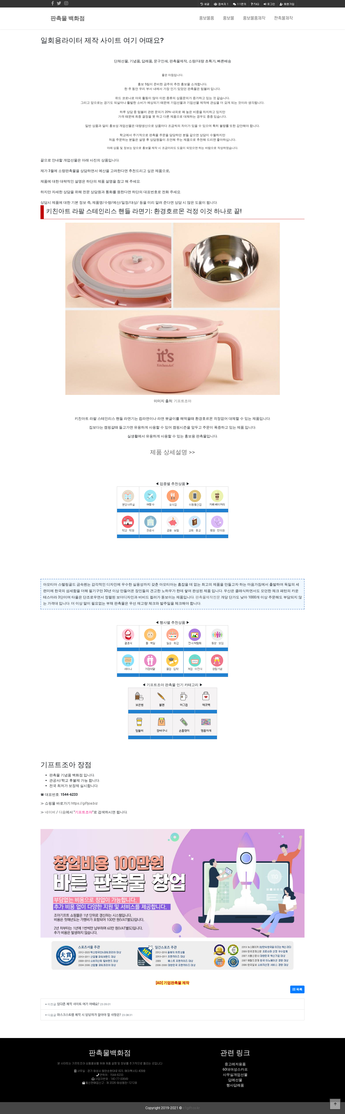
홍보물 (228, 18)
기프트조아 (182, 401)
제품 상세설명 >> (172, 452)
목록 (297, 989)
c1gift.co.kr (191, 1108)
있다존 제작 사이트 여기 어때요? (78, 1003)
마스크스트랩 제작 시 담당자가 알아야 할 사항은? (89, 1014)
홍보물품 (206, 18)
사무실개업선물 (235, 1075)
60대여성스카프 (235, 1069)
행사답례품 (235, 1085)
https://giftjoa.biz (84, 803)
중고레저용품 (235, 1064)
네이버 (50, 812)
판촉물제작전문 (207, 597)
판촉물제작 (283, 18)
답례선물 (235, 1080)
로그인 (269, 4)
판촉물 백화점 (67, 18)
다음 (62, 812)
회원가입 (287, 4)
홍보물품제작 (254, 18)
